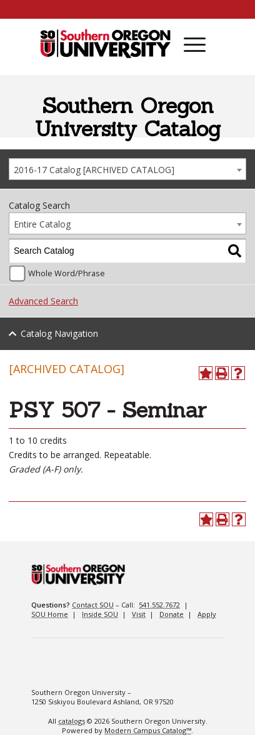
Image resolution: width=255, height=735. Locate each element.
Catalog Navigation (59, 333)
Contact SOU (93, 604)
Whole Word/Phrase (66, 273)
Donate (171, 614)
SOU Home (49, 614)
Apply (207, 614)
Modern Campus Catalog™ (147, 730)
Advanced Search (43, 301)
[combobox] (127, 169)
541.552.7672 (159, 604)
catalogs (71, 721)
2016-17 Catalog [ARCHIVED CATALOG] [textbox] (94, 170)
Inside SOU (100, 614)
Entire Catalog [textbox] (42, 224)
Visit (139, 614)
